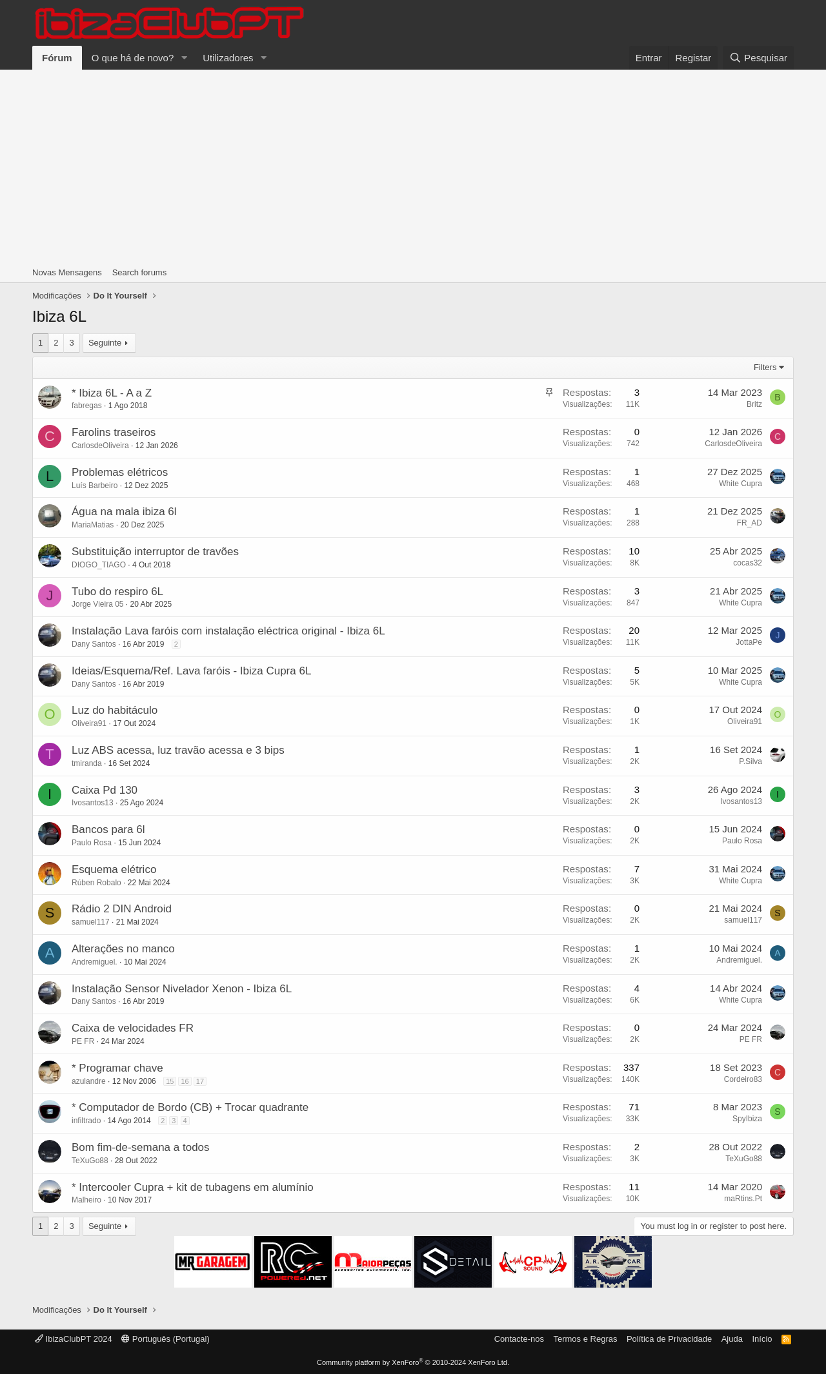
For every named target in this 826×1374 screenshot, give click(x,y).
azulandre (89, 1081)
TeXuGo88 (90, 1160)
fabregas (87, 405)
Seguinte (104, 343)
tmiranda (87, 763)
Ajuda (732, 1339)
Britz (754, 404)
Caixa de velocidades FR (133, 1028)
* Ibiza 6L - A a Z (112, 393)
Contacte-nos (519, 1339)
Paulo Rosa (92, 842)
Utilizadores (228, 57)
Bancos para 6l (108, 829)
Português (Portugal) (165, 1339)
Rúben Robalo (96, 882)
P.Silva (750, 761)
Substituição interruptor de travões (155, 551)
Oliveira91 (89, 723)
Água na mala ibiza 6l (124, 511)
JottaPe (749, 642)
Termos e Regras (585, 1339)
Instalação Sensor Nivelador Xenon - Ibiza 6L (182, 989)
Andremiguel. (94, 962)
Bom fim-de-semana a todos (141, 1147)
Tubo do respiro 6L (117, 591)
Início (762, 1339)
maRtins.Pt (743, 1198)
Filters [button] (765, 367)
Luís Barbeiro (94, 485)
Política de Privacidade (669, 1339)
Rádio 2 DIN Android (122, 909)
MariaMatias (93, 524)
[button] (184, 58)
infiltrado (86, 1120)
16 (184, 1081)
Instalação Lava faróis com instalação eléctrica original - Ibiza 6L (228, 631)
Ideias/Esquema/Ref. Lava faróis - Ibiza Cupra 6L (191, 671)
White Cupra (740, 483)
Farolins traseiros (114, 432)
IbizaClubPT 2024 (73, 1339)
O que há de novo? (133, 57)
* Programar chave (117, 1068)
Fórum (57, 57)
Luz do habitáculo (114, 710)
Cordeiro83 (743, 1079)
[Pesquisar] (758, 58)
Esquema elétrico (114, 869)
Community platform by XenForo (413, 1362)
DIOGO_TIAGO (99, 564)
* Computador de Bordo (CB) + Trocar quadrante (190, 1107)
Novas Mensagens (67, 272)
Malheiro (86, 1199)
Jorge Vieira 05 (98, 604)
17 (200, 1081)
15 (170, 1081)
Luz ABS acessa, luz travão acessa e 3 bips (178, 750)
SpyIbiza (747, 1118)
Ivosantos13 (93, 802)
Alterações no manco (123, 949)
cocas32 (747, 562)
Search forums (139, 272)
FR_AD (749, 522)
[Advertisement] (413, 166)
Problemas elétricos (120, 472)
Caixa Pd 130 (104, 790)
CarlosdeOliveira (100, 445)
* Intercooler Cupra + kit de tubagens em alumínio (193, 1187)
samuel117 (91, 922)
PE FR (83, 1041)
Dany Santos (94, 644)
